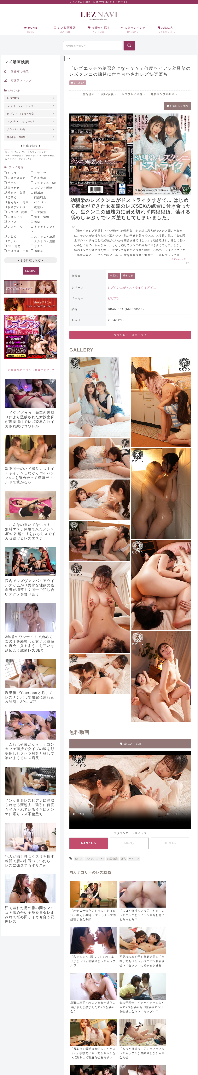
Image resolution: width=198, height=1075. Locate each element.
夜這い (38, 207)
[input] (92, 45)
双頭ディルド (17, 207)
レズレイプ (15, 216)
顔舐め (38, 192)
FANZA (88, 843)
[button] (129, 45)
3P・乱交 (14, 246)
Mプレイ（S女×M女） (22, 113)
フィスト (14, 221)
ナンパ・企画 (16, 129)
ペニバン (40, 202)
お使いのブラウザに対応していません (130, 789)
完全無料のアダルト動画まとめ (31, 370)
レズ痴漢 (40, 212)
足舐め (12, 197)
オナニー (40, 246)
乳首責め (40, 177)
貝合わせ (14, 187)
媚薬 (37, 221)
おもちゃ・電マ (18, 202)
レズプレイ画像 (134, 94)
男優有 (38, 251)
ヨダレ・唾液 (43, 187)
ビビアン (114, 298)
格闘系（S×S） (17, 137)
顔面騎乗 (112, 858)
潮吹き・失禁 (17, 192)
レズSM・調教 (17, 212)
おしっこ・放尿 (44, 236)
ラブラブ (40, 173)
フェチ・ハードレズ (20, 106)
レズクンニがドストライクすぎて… (132, 287)
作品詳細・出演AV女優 (100, 94)
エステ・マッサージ (20, 121)
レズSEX (78, 82)
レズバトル (15, 226)
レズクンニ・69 (94, 858)
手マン (12, 182)
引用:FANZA (178, 259)
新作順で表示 (16, 71)
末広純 (114, 275)
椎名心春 (128, 275)
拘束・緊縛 (41, 216)
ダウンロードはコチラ (130, 334)
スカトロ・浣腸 (44, 241)
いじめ (12, 236)
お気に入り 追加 (177, 105)
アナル (12, 241)
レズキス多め (17, 177)
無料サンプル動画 (164, 94)
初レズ (79, 858)
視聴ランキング (18, 80)
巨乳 (123, 858)
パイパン (134, 858)
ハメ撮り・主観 (18, 251)
